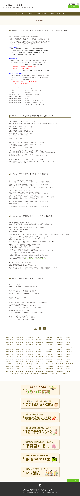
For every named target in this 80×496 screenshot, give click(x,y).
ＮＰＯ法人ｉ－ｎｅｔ (12, 5)
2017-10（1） (40, 347)
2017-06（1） (60, 347)
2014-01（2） (50, 354)
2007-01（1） (55, 373)
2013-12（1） (60, 354)
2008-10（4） (30, 371)
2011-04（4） (20, 364)
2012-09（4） (70, 356)
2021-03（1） (40, 342)
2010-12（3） (60, 364)
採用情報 (44, 13)
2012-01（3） (10, 361)
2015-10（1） (70, 349)
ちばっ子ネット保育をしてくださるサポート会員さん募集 (45, 30)
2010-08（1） (20, 366)
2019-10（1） (60, 344)
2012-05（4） (40, 359)
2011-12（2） (20, 361)
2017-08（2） (50, 347)
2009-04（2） (70, 368)
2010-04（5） (60, 366)
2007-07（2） (35, 373)
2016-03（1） (50, 349)
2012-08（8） (10, 359)
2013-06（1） (10, 356)
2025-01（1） (30, 337)
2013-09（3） (70, 354)
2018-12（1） (10, 347)
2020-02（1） (40, 344)
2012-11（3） (50, 356)
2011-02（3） (40, 364)
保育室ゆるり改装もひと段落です (35, 174)
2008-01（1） (60, 371)
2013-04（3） (20, 356)
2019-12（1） (50, 344)
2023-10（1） (30, 339)
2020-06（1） (70, 342)
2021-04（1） (30, 342)
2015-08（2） (20, 351)
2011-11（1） (30, 361)
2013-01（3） (40, 356)
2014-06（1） (20, 354)
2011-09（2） (50, 361)
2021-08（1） (20, 342)
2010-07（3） (30, 366)
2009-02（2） (20, 371)
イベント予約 (60, 13)
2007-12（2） (70, 371)
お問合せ (52, 13)
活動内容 (30, 13)
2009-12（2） (20, 368)
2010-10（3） (70, 364)
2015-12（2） (60, 349)
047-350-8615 (74, 4)
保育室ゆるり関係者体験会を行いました (38, 116)
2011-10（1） (40, 361)
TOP (17, 13)
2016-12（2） (10, 349)
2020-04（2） (20, 344)
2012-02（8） (70, 359)
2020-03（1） (30, 344)
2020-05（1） (10, 344)
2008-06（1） (50, 371)
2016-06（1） (40, 349)
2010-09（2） (10, 366)
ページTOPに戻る (73, 480)
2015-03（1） (50, 351)
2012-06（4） (30, 359)
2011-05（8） (10, 364)
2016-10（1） (20, 349)
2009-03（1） (10, 371)
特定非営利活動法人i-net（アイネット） (40, 490)
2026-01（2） (10, 337)
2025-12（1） (20, 337)
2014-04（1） (30, 354)
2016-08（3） (30, 349)
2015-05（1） (40, 351)
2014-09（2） (70, 351)
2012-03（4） (60, 359)
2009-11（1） (30, 368)
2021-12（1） (60, 339)
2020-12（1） (60, 342)
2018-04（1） (20, 347)
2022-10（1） (50, 339)
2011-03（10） (30, 364)
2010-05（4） (50, 366)
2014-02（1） (40, 354)
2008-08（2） (40, 371)
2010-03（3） (70, 366)
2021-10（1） (70, 339)
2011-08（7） (60, 361)
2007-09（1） (15, 373)
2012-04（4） (50, 359)
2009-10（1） (40, 368)
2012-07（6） (20, 359)
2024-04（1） (70, 337)
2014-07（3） (10, 354)
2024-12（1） (40, 337)
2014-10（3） (60, 351)
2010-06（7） (40, 366)
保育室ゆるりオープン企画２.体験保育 (37, 216)
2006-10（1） (65, 373)
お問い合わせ (73, 7)
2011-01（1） (50, 364)
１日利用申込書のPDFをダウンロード (35, 258)
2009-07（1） (60, 368)
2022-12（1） (40, 339)
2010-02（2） (10, 368)
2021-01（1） (50, 342)
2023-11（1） (20, 339)
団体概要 (37, 13)
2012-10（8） (60, 356)
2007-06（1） (45, 373)
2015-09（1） (10, 351)
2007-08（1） (25, 373)
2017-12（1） (30, 347)
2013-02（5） (30, 356)
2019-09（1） (70, 344)
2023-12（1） (10, 339)
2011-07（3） (70, 361)
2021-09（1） (10, 342)
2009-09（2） (50, 368)
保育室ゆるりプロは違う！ (33, 278)
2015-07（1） (30, 351)
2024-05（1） (60, 337)
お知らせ (23, 13)
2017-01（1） (70, 347)
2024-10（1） (50, 337)
